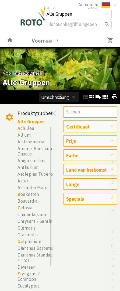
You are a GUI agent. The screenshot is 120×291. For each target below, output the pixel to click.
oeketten (28, 194)
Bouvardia (27, 201)
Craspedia (27, 234)
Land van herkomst (86, 170)
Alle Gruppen (31, 121)
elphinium (29, 241)
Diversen (26, 267)
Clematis (26, 228)
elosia (25, 207)
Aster (23, 180)
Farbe (72, 155)
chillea (25, 128)
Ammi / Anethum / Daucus (36, 151)
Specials (75, 199)
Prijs (71, 141)
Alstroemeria (30, 141)
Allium (24, 135)
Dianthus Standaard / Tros (37, 257)
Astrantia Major (33, 187)
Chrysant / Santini (35, 221)
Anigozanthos (31, 160)
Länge (72, 184)
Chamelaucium (32, 214)
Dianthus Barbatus (35, 248)
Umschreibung (55, 97)
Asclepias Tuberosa (37, 174)
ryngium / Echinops (28, 276)
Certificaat (78, 127)
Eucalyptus (28, 286)
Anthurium (28, 167)
